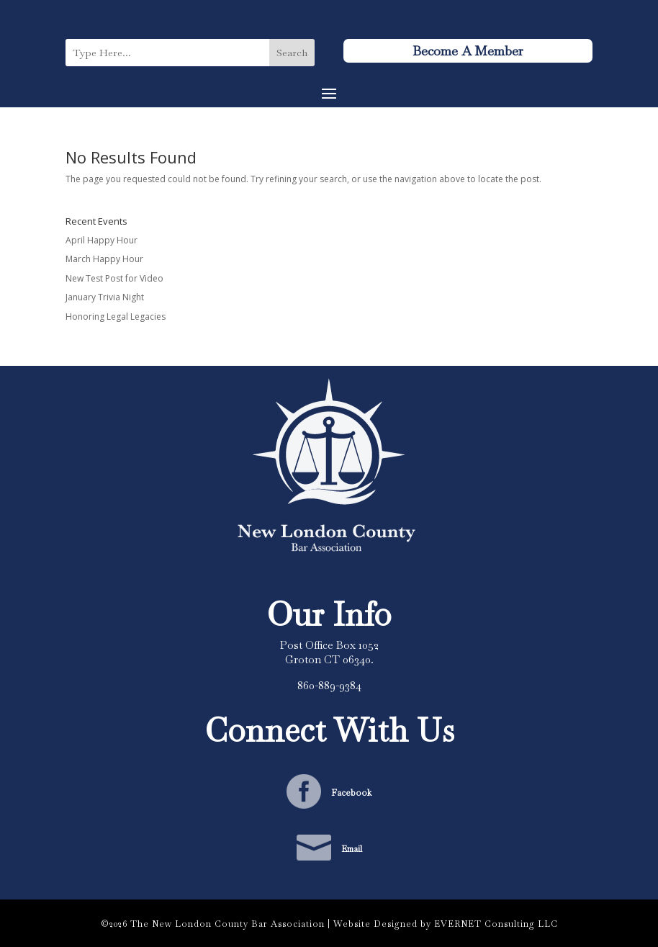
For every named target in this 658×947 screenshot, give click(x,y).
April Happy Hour (102, 240)
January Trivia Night (105, 297)
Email (351, 849)
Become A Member (468, 50)
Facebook (351, 793)
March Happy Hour (104, 259)
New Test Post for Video (114, 278)
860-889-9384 (329, 685)
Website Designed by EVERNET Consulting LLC (445, 924)
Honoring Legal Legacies (116, 316)
